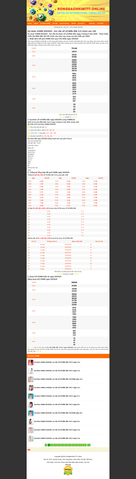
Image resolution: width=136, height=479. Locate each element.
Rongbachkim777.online (74, 456)
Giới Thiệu (50, 462)
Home (30, 23)
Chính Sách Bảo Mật (67, 462)
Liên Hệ (57, 462)
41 (80, 445)
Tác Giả (86, 462)
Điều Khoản (79, 462)
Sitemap (68, 464)
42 (84, 445)
